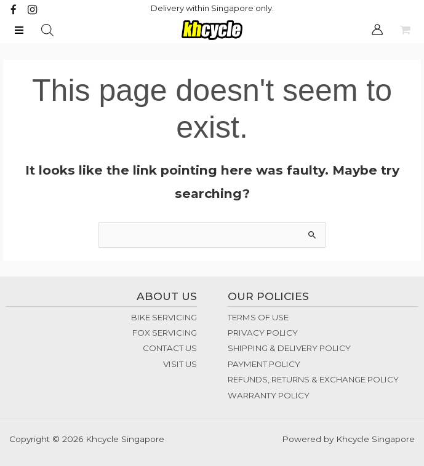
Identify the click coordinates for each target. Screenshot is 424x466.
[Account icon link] (377, 29)
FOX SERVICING (164, 333)
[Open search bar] (47, 30)
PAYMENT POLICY (264, 364)
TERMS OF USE (258, 317)
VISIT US (180, 364)
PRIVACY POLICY (263, 333)
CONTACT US (170, 348)
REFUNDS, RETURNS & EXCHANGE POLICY (313, 379)
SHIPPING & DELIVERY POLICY (289, 348)
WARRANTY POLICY (269, 395)
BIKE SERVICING (164, 317)
